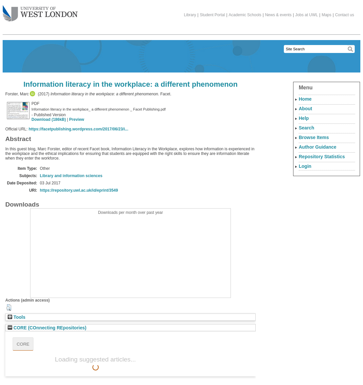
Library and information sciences (71, 175)
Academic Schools (245, 15)
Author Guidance (318, 147)
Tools (17, 317)
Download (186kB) (48, 119)
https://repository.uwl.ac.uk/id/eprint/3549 (79, 190)
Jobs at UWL (306, 15)
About (305, 108)
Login (305, 166)
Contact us (344, 15)
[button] (8, 308)
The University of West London (40, 11)
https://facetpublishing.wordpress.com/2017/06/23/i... (78, 129)
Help (304, 118)
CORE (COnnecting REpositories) (47, 327)
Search (306, 127)
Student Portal (212, 15)
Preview (76, 119)
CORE (23, 344)
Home (305, 99)
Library (190, 15)
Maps (326, 15)
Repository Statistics (322, 156)
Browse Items (314, 137)
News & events (278, 15)
